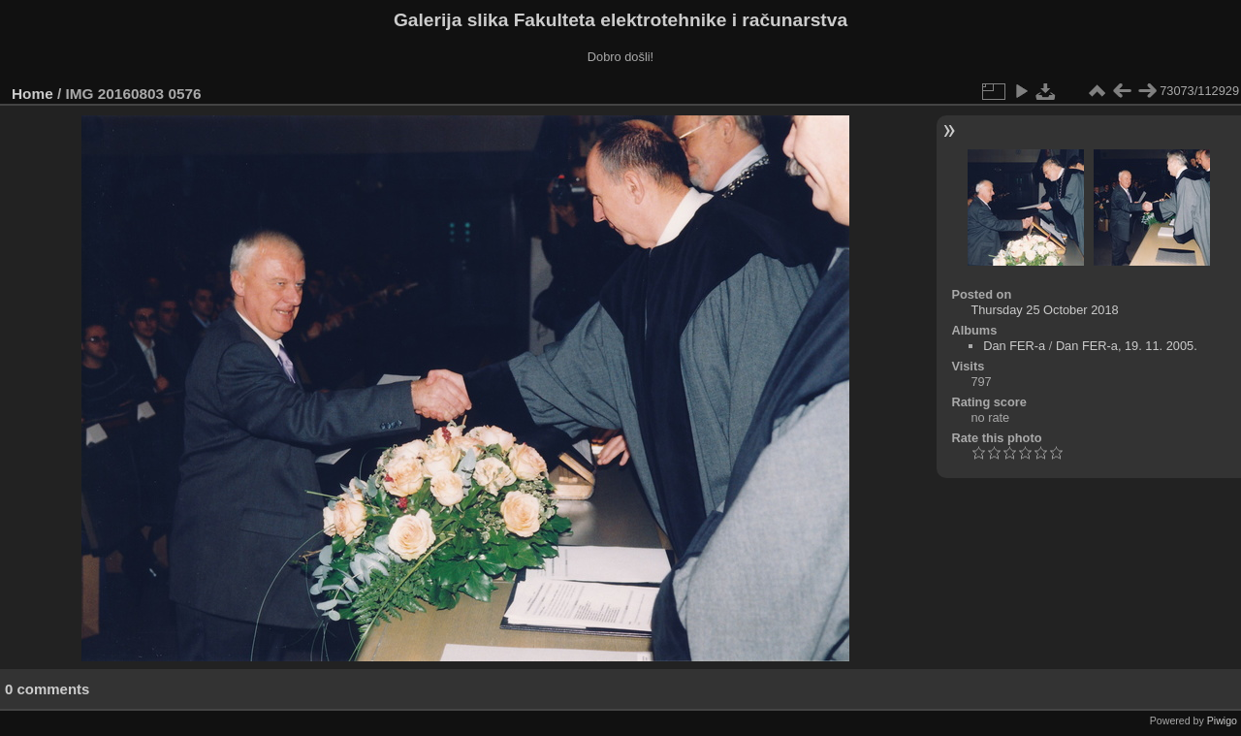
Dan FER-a (1014, 345)
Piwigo (1222, 720)
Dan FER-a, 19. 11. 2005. (1126, 345)
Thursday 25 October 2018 (1044, 310)
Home (32, 93)
